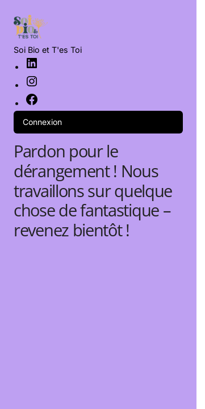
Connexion (42, 122)
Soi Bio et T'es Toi (48, 50)
